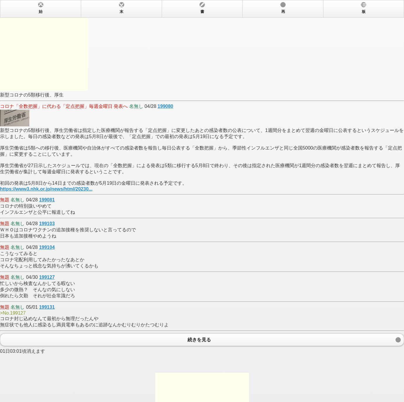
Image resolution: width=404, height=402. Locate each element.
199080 (165, 106)
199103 (46, 223)
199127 (46, 277)
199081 (46, 199)
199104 (46, 247)
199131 (46, 307)
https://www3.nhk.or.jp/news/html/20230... (46, 188)
